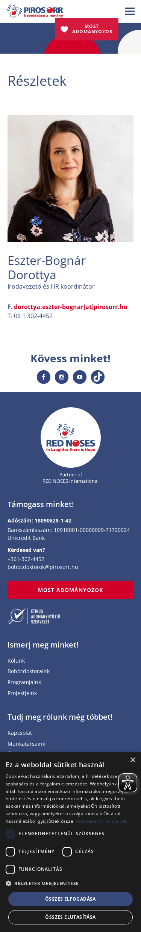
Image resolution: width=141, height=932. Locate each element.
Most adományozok (92, 29)
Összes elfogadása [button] (70, 899)
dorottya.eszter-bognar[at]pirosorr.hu (71, 307)
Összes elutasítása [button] (70, 917)
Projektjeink (22, 693)
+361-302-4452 (26, 559)
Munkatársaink (26, 744)
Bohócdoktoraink (29, 671)
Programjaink (24, 682)
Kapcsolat (20, 733)
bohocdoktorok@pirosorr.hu (43, 566)
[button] (70, 883)
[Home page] (70, 437)
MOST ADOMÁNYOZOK (70, 590)
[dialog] (70, 842)
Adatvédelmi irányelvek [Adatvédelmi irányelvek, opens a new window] (101, 821)
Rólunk (16, 661)
